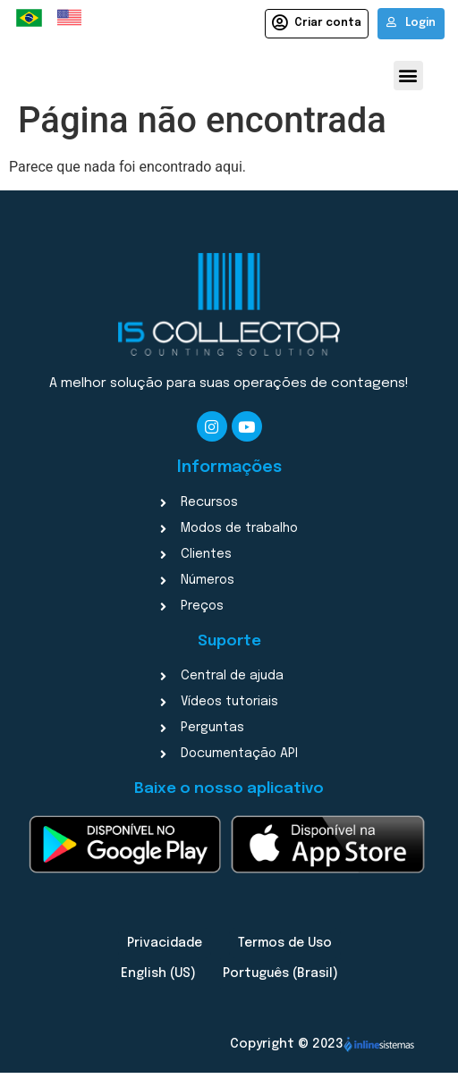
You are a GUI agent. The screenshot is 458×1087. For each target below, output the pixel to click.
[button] (408, 75)
